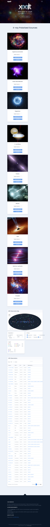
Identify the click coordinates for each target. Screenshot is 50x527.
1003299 (29, 395)
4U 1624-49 (10, 400)
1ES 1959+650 (10, 381)
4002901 (38, 465)
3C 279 (9, 388)
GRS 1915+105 (10, 460)
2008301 (38, 441)
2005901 (35, 425)
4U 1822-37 (10, 418)
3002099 (29, 393)
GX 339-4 (9, 474)
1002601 (29, 472)
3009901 (32, 476)
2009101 (32, 446)
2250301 (35, 446)
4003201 (29, 407)
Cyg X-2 (9, 444)
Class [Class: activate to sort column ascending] (15, 365)
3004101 (29, 469)
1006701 (32, 425)
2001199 (29, 453)
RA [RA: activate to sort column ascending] (20, 365)
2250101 (29, 455)
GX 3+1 (9, 469)
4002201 (29, 379)
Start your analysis (25, 16)
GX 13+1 (9, 465)
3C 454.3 (9, 390)
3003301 (29, 476)
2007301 (29, 400)
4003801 (29, 367)
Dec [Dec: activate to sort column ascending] (24, 365)
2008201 (35, 441)
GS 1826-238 (10, 462)
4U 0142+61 (10, 395)
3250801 (41, 381)
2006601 (29, 423)
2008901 (32, 390)
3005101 (29, 474)
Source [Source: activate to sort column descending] (9, 365)
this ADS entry (16, 517)
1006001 (29, 381)
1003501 (29, 437)
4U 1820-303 (10, 416)
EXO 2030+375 (10, 451)
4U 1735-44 (10, 411)
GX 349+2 (9, 479)
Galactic (29, 337)
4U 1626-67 (10, 402)
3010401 (41, 397)
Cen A (9, 430)
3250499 (29, 369)
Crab (9, 439)
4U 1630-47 (10, 404)
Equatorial (30, 335)
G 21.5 (9, 453)
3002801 (32, 397)
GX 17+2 (9, 467)
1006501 (29, 432)
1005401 (29, 390)
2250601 (32, 404)
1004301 (29, 430)
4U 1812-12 (10, 414)
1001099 (29, 439)
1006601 (32, 444)
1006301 (29, 425)
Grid (40, 337)
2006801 (29, 465)
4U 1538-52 (10, 397)
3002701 (29, 397)
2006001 (35, 439)
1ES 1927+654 (10, 379)
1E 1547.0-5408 (10, 367)
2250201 (29, 451)
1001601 (29, 444)
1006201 (32, 381)
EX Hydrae (10, 448)
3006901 (29, 376)
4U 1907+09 (10, 421)
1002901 (29, 441)
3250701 (32, 386)
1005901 (29, 386)
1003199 (29, 383)
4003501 (29, 460)
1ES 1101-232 (10, 376)
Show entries (12, 362)
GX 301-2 (9, 472)
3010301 (38, 397)
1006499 (29, 374)
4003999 (29, 448)
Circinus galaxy (10, 437)
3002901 (35, 397)
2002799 (29, 481)
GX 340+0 (9, 476)
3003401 (35, 465)
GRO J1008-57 (10, 458)
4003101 (29, 418)
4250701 (38, 444)
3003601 (29, 479)
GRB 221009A (10, 455)
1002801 (29, 462)
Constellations (42, 335)
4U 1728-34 (10, 409)
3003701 (29, 409)
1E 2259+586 (10, 372)
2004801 (35, 381)
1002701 (29, 402)
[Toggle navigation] (42, 1)
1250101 (32, 441)
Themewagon (29, 525)
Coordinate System (10, 335)
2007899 (29, 372)
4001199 (41, 439)
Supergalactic (36, 337)
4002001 (29, 414)
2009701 (38, 425)
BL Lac (9, 425)
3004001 (29, 411)
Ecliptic (35, 335)
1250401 (29, 404)
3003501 (29, 467)
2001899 (29, 446)
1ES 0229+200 (10, 374)
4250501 (35, 444)
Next (40, 484)
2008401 (41, 441)
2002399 (29, 416)
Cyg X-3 (9, 446)
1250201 (32, 432)
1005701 (29, 388)
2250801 (38, 381)
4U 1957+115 (10, 423)
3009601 (38, 439)
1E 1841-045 (10, 369)
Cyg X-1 (9, 441)
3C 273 (9, 386)
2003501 (29, 458)
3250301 (38, 446)
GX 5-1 (9, 481)
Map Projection (20, 335)
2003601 (32, 458)
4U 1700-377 (10, 407)
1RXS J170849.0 (10, 383)
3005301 (32, 474)
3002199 (29, 421)
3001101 (32, 465)
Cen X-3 (9, 432)
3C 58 (9, 393)
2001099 (32, 439)
